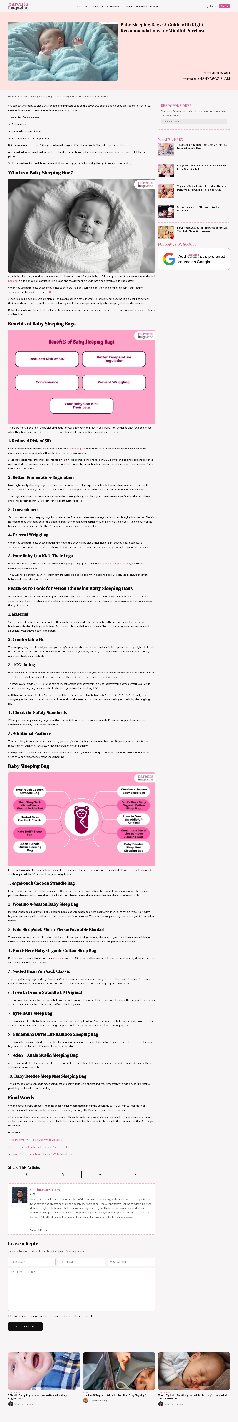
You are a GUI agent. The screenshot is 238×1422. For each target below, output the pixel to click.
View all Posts (38, 1229)
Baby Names (91, 6)
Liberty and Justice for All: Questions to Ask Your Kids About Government (202, 229)
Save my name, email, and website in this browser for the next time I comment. (52, 1316)
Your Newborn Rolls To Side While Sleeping (37, 1139)
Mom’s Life (155, 6)
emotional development (111, 563)
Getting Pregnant (110, 6)
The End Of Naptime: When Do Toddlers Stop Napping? (114, 1395)
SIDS (50, 291)
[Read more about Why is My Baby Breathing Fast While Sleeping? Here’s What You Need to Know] (194, 1371)
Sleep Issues (24, 96)
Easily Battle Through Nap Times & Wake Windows (42, 1154)
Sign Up (224, 6)
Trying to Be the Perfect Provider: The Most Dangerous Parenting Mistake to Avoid (202, 187)
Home (11, 96)
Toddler (128, 6)
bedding (13, 280)
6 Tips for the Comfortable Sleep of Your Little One (41, 1146)
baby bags (76, 448)
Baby (79, 6)
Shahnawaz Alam (206, 78)
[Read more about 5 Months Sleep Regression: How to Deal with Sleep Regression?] (44, 1371)
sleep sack (59, 958)
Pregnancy (141, 6)
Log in (213, 6)
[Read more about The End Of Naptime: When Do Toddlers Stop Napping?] (119, 1371)
